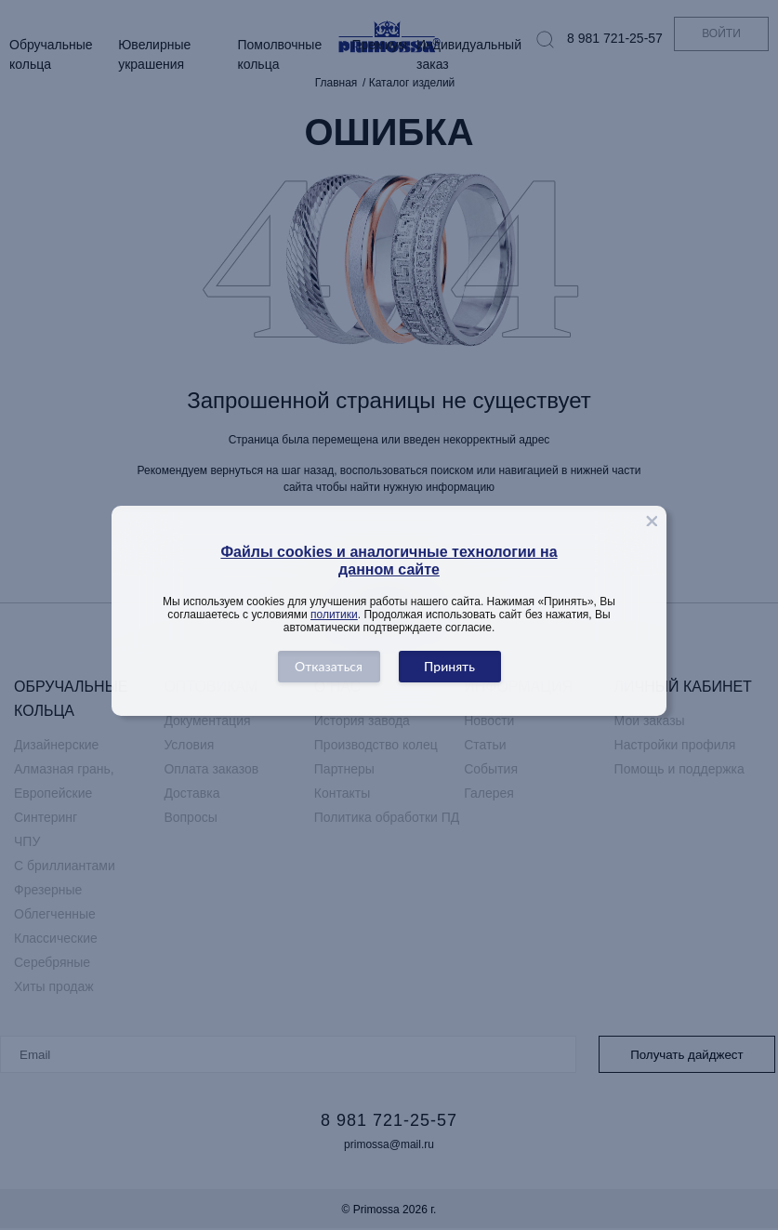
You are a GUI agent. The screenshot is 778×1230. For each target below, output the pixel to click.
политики (334, 614)
